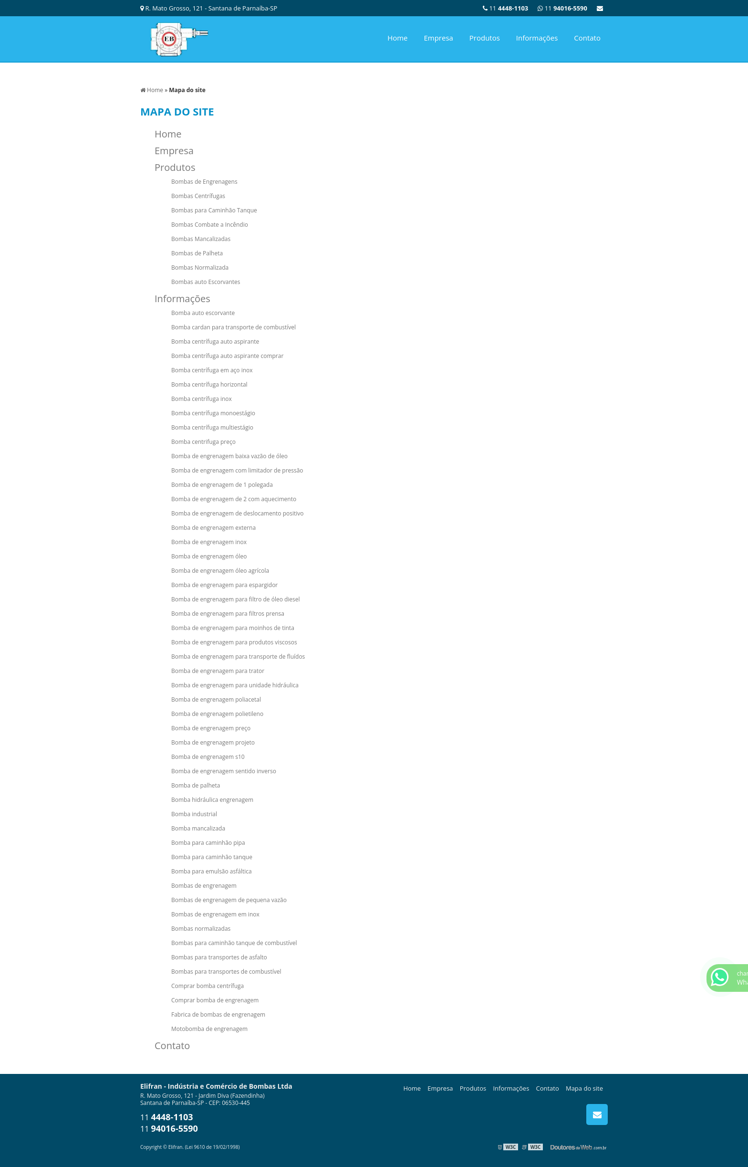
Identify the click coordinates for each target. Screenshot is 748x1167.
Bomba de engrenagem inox (209, 542)
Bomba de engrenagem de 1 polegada (222, 485)
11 (562, 8)
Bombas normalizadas (200, 929)
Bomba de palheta (195, 785)
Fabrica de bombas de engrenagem (218, 1014)
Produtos (484, 37)
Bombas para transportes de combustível (226, 971)
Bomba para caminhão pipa (208, 843)
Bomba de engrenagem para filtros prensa (227, 614)
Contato (587, 37)
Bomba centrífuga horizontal (209, 384)
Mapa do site (584, 1088)
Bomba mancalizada (198, 828)
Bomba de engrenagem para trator (217, 671)
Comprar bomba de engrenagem (215, 1000)
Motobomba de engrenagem (209, 1029)
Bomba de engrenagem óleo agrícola (220, 571)
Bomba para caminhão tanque (211, 857)
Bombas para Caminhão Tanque (214, 210)
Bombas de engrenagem (204, 886)
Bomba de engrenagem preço (210, 728)
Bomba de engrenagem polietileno (217, 714)
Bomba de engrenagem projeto (213, 742)
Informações (537, 37)
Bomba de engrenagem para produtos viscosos (234, 642)
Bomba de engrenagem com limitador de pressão (237, 470)
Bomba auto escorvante (203, 313)
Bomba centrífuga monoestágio (213, 413)
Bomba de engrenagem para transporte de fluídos (238, 656)
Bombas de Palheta (197, 253)
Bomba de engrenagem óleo (209, 556)
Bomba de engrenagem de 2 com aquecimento (233, 499)
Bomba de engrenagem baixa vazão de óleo (229, 456)
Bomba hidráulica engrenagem (212, 800)
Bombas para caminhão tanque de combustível (234, 943)
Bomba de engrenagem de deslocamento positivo (237, 513)
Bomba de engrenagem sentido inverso (223, 771)
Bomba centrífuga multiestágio (212, 427)
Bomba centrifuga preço (203, 442)
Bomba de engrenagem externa (213, 528)
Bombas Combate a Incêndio (209, 225)
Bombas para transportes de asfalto (219, 957)
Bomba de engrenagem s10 (208, 757)
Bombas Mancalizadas (200, 239)
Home (397, 37)
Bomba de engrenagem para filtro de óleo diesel (235, 599)
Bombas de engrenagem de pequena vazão (229, 900)
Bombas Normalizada (200, 267)
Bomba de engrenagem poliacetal (216, 699)
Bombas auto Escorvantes (205, 282)
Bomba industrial (194, 814)
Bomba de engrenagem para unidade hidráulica (235, 685)
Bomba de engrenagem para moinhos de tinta (232, 628)
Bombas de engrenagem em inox (215, 914)
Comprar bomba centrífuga (207, 986)
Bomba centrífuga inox (201, 399)
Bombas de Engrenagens (204, 182)
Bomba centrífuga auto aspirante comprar (227, 356)
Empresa (438, 37)
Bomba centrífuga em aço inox (212, 370)
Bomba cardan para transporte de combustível (233, 327)
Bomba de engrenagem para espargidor (224, 585)
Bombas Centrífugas (198, 196)
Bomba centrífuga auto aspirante (215, 341)
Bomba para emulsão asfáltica (211, 871)
